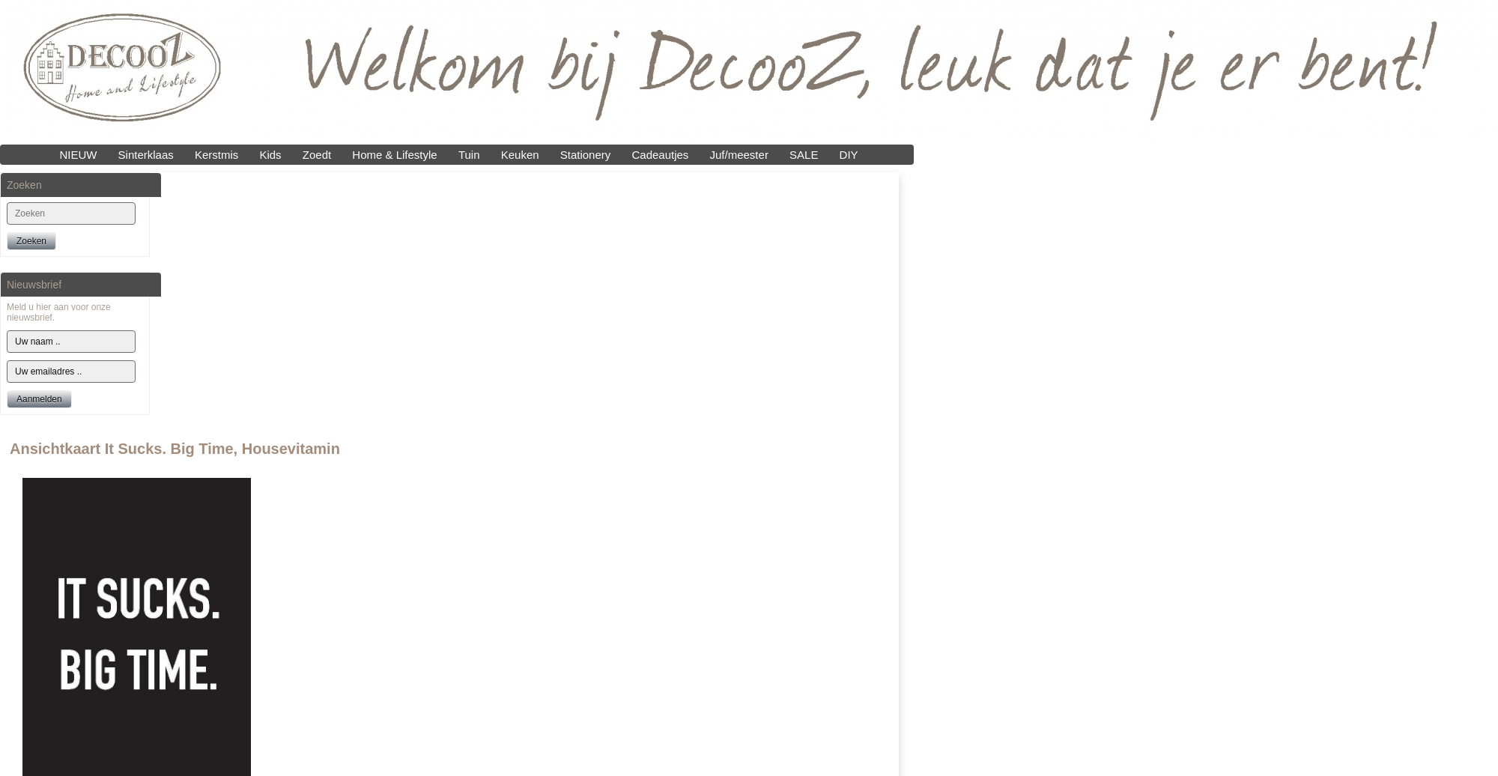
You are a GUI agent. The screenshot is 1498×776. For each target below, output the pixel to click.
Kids (270, 154)
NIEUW (78, 154)
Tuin (469, 154)
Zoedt (317, 154)
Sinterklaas (146, 154)
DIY (849, 154)
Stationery (585, 154)
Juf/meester (739, 154)
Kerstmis (216, 154)
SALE (803, 154)
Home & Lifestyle (394, 154)
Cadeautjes (659, 154)
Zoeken (31, 241)
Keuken (520, 154)
